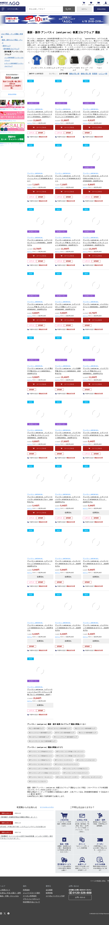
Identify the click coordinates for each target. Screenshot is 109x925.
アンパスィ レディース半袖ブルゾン (76, 768)
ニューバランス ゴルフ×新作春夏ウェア (43, 741)
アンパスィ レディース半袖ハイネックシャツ (44, 768)
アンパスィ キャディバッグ (92, 777)
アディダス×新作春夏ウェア (65, 732)
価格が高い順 (86, 74)
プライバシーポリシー (31, 899)
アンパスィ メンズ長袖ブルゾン (40, 760)
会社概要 (49, 890)
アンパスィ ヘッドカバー (38, 781)
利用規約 (26, 890)
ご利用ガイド (5, 890)
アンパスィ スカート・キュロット (41, 777)
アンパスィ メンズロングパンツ (40, 764)
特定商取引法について (31, 902)
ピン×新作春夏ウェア (37, 728)
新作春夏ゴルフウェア (11, 49)
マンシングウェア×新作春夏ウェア (66, 737)
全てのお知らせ (47, 807)
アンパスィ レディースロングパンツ (76, 773)
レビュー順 (103, 74)
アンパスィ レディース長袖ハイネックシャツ (44, 773)
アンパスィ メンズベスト (64, 760)
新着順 (94, 74)
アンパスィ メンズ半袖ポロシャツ (41, 751)
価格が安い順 (74, 74)
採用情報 (49, 893)
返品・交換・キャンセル (9, 896)
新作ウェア (7, 46)
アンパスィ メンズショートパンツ (67, 764)
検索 (69, 9)
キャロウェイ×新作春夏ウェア (39, 737)
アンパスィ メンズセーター (86, 760)
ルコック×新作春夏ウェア (88, 732)
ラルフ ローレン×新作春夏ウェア (60, 728)
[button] (29, 62)
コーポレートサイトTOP (55, 896)
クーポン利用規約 (30, 896)
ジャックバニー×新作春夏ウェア (40, 732)
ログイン (84, 9)
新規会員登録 (101, 9)
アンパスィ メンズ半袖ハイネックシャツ (70, 751)
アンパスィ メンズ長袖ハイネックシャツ (70, 756)
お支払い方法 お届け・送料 (10, 893)
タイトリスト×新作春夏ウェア (85, 728)
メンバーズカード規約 (31, 893)
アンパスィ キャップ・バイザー (67, 777)
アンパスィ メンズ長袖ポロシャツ (41, 756)
